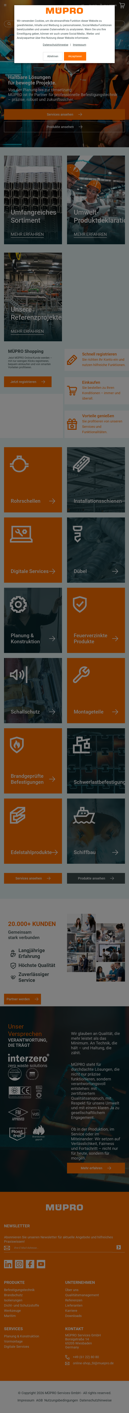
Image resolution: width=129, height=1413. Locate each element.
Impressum (79, 44)
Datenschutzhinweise (55, 44)
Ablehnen (52, 56)
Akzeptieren (75, 56)
